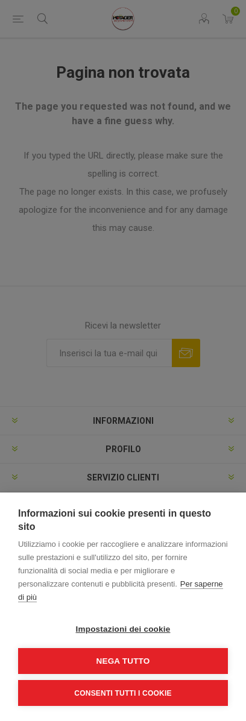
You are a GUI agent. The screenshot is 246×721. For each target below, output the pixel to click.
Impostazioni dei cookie (123, 629)
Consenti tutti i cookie (122, 693)
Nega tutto (123, 661)
